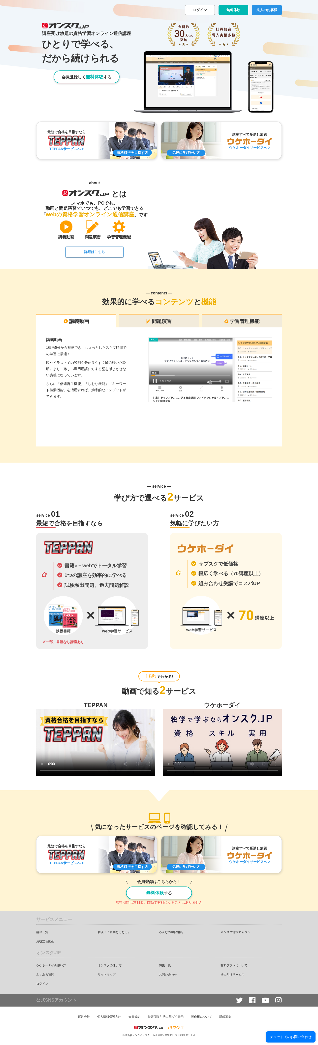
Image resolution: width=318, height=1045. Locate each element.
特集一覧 (165, 965)
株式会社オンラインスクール (139, 1035)
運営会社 (84, 1016)
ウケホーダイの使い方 (51, 965)
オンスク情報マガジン (235, 932)
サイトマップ (107, 974)
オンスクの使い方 (110, 965)
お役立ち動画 (45, 941)
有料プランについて (234, 965)
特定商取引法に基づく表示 (166, 1016)
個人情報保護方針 (109, 1016)
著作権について (201, 1016)
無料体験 (233, 10)
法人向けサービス (232, 974)
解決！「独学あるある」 (114, 932)
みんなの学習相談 (171, 932)
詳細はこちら (94, 252)
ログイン (200, 10)
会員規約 (134, 1016)
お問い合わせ (168, 974)
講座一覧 (42, 932)
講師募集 (225, 1016)
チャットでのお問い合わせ (291, 1037)
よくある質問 (45, 974)
